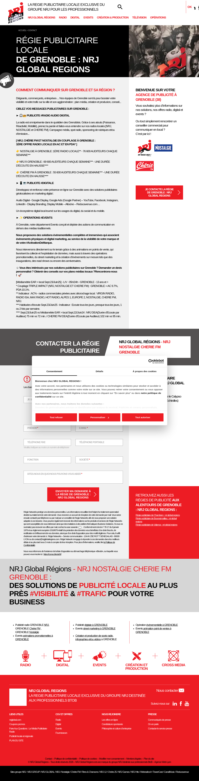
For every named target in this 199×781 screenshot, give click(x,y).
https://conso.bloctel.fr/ (52, 554)
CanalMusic (169, 772)
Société (86, 459)
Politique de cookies (88, 758)
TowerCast (157, 772)
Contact (48, 758)
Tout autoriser (142, 417)
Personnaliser (99, 417)
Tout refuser (56, 417)
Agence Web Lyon (162, 762)
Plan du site (149, 758)
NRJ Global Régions (41, 17)
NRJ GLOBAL (47, 772)
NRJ (46, 624)
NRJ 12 (103, 772)
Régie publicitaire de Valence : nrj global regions (156, 525)
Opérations (158, 17)
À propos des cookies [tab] (145, 371)
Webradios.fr (145, 772)
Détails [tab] (99, 371)
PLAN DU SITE (16, 740)
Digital (75, 17)
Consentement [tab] (54, 371)
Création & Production (112, 17)
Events (88, 17)
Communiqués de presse (159, 720)
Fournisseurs (61, 733)
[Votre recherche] (120, 7)
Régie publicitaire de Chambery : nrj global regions (158, 515)
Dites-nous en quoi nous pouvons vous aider (54, 473)
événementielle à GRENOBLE (162, 624)
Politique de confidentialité (65, 758)
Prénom (34, 427)
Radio (63, 17)
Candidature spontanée (112, 724)
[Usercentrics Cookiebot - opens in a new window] (150, 361)
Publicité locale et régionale (21, 736)
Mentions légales (133, 758)
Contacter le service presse (160, 728)
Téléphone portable (91, 442)
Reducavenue (182, 772)
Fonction (32, 459)
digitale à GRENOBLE (96, 624)
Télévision (139, 17)
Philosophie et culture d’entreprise (116, 728)
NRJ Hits (135, 772)
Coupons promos (17, 724)
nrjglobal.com (15, 720)
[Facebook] (181, 704)
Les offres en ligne (110, 720)
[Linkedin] (193, 8)
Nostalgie (34, 632)
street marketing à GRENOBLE (99, 628)
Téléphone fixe (36, 442)
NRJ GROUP (33, 772)
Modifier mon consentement (111, 758)
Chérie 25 (112, 772)
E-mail (85, 427)
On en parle (153, 724)
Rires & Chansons (90, 772)
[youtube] (187, 704)
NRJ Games (124, 772)
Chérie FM (34, 628)
